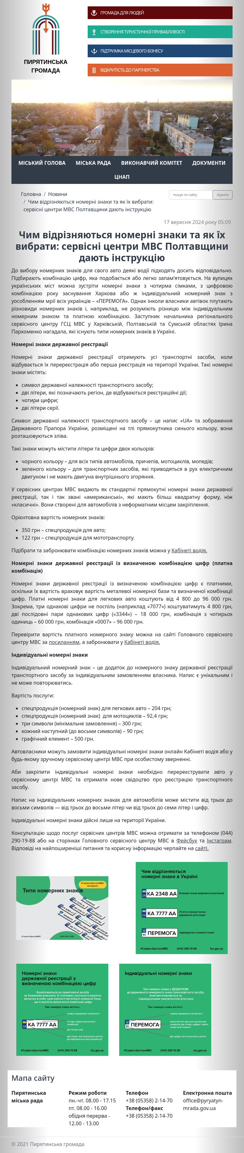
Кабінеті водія (189, 550)
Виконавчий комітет (151, 162)
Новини (57, 194)
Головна (31, 194)
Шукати (222, 194)
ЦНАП (122, 176)
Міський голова (41, 162)
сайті (201, 848)
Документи (209, 162)
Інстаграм (219, 840)
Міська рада (93, 162)
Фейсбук (186, 840)
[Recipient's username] (191, 194)
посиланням (64, 642)
